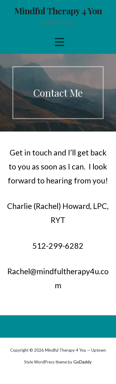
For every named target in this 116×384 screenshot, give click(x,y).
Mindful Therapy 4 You (58, 10)
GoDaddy (82, 361)
